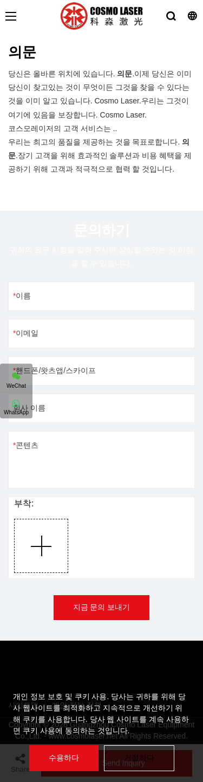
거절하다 (139, 757)
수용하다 (64, 757)
